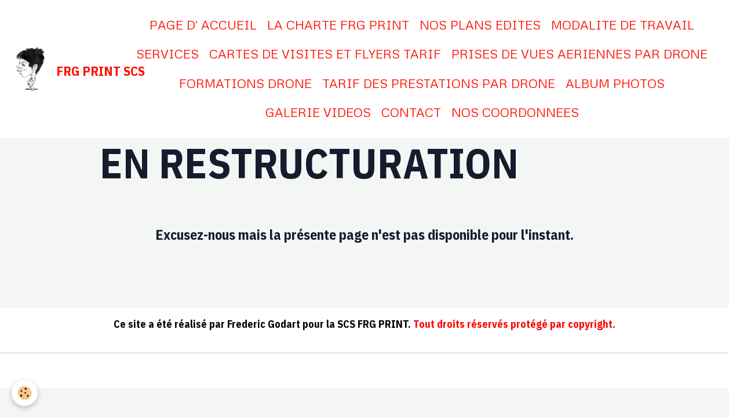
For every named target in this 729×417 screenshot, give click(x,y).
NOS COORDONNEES (515, 112)
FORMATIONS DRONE (245, 83)
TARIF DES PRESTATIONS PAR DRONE (438, 83)
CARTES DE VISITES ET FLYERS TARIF (325, 53)
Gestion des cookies (435, 371)
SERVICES (167, 53)
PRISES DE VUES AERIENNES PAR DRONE (579, 53)
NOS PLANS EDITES (480, 24)
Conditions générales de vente (315, 371)
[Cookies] (25, 393)
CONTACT (411, 112)
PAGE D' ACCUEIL (203, 24)
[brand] (62, 69)
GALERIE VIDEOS (318, 112)
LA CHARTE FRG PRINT (338, 24)
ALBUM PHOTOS (615, 83)
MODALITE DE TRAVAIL (622, 24)
